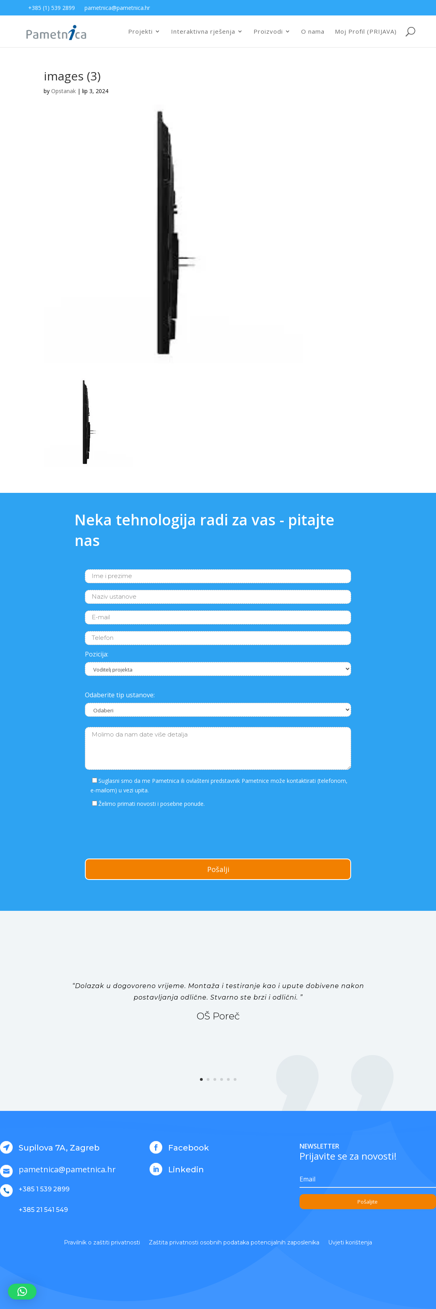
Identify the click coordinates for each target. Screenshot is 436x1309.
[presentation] (145, 831)
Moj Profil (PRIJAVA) (366, 32)
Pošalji (218, 869)
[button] (22, 1291)
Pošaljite (367, 1201)
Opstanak (63, 91)
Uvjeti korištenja (350, 1243)
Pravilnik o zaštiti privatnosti (102, 1243)
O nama (313, 32)
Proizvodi (268, 32)
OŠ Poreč (218, 1016)
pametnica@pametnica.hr (117, 7)
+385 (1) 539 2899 (51, 7)
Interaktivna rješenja (203, 32)
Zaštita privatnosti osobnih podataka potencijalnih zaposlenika (234, 1243)
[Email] (368, 1179)
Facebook (188, 1148)
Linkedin (186, 1169)
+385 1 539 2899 (44, 1189)
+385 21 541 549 (43, 1210)
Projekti (140, 32)
